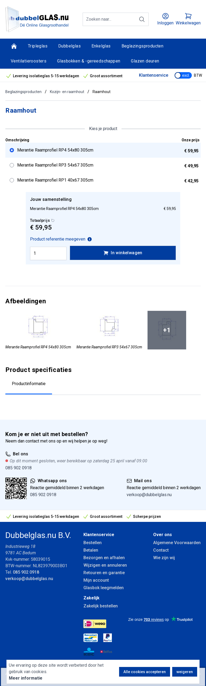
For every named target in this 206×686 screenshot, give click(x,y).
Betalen (90, 550)
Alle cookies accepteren (144, 672)
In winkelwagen (122, 253)
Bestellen (92, 542)
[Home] (14, 46)
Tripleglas (37, 46)
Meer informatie (25, 678)
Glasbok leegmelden (103, 587)
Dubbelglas (69, 46)
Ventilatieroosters (28, 61)
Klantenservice (153, 75)
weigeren (184, 672)
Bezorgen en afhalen (104, 557)
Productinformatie (29, 383)
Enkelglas (101, 46)
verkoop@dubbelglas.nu (149, 494)
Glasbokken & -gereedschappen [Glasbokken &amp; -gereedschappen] (88, 61)
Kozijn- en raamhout (67, 92)
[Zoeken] (142, 19)
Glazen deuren (145, 61)
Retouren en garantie (104, 572)
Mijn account (96, 580)
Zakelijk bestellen (100, 605)
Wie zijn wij (164, 557)
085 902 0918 (18, 467)
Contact (161, 550)
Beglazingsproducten (143, 46)
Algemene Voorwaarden (177, 542)
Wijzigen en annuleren (105, 565)
